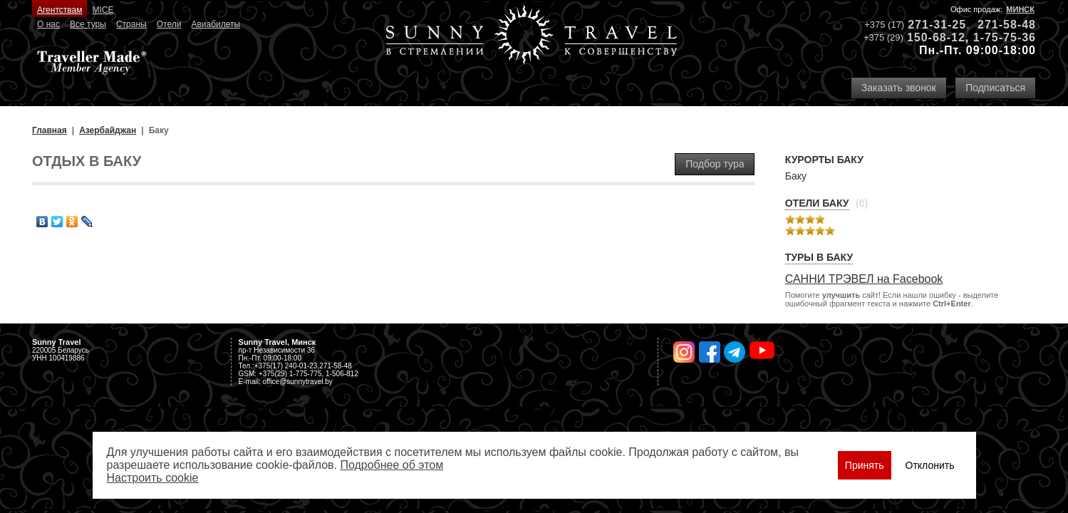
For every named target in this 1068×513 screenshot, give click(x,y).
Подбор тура (714, 164)
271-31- (930, 25)
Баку (796, 176)
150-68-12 (936, 37)
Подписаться (995, 87)
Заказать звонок (898, 87)
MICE (103, 10)
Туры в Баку (819, 257)
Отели (169, 24)
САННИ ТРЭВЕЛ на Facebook (864, 279)
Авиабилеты (215, 24)
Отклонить (930, 465)
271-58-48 (1007, 25)
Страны (131, 24)
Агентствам (59, 10)
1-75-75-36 (1004, 37)
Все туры (88, 24)
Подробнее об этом (391, 465)
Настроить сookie (153, 478)
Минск (1020, 9)
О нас (48, 24)
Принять (864, 465)
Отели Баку (817, 203)
